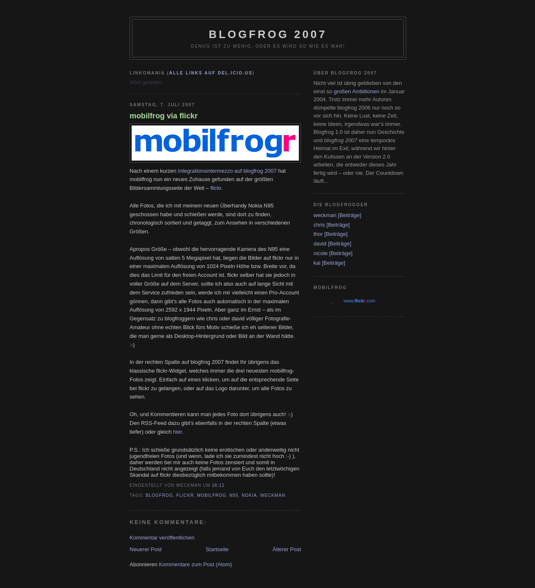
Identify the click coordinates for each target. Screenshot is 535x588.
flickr (215, 188)
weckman (272, 495)
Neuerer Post (146, 549)
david (319, 243)
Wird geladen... (148, 82)
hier (177, 432)
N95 (234, 495)
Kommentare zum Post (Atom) (195, 564)
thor (318, 234)
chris (319, 225)
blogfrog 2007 (268, 34)
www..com (359, 300)
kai (317, 263)
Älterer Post (287, 549)
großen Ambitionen (356, 91)
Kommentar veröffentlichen (162, 537)
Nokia (249, 495)
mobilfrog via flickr (164, 116)
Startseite (217, 549)
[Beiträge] (350, 215)
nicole (320, 253)
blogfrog (159, 495)
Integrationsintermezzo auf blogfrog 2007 (227, 171)
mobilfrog (211, 495)
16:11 (218, 485)
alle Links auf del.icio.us (210, 73)
